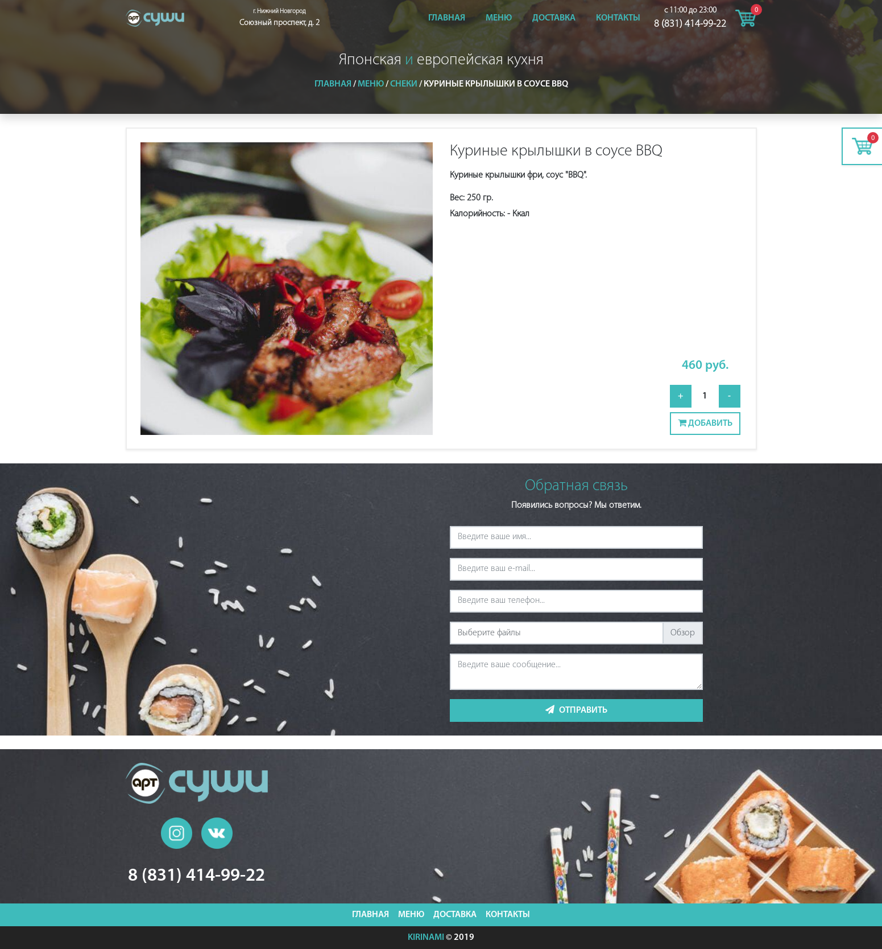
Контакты (618, 18)
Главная (446, 18)
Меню (499, 18)
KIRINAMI (426, 937)
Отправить (576, 710)
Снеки (403, 84)
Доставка (553, 18)
